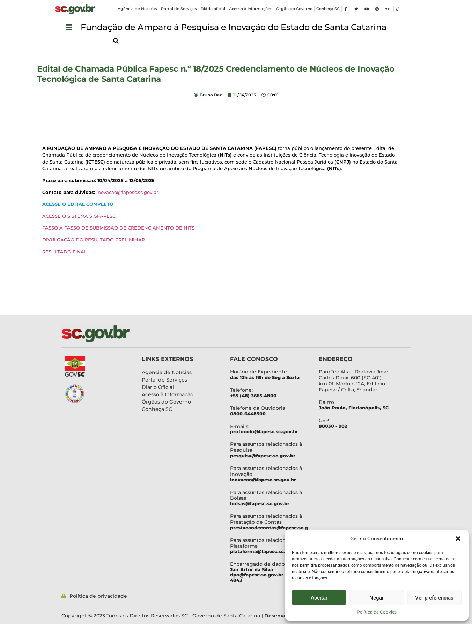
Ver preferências (434, 598)
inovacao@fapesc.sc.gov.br (127, 192)
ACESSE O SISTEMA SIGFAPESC (79, 216)
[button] (458, 538)
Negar (376, 598)
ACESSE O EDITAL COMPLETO (78, 204)
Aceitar (319, 598)
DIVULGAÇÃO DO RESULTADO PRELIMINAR (93, 239)
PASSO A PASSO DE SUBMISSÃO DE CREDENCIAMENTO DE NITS (118, 228)
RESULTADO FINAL (64, 251)
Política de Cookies (377, 612)
